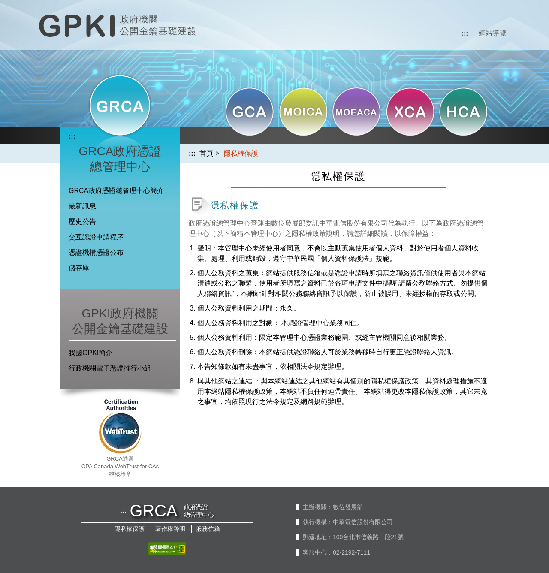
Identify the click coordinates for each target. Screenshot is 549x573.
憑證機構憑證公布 (96, 252)
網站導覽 (492, 33)
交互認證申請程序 (96, 237)
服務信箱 (208, 528)
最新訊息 (82, 206)
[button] (249, 114)
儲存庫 (79, 267)
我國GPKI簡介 (90, 352)
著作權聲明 (170, 528)
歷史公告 (82, 221)
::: (465, 33)
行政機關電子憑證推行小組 (110, 368)
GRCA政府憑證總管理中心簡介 (116, 190)
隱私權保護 (130, 528)
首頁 (206, 153)
